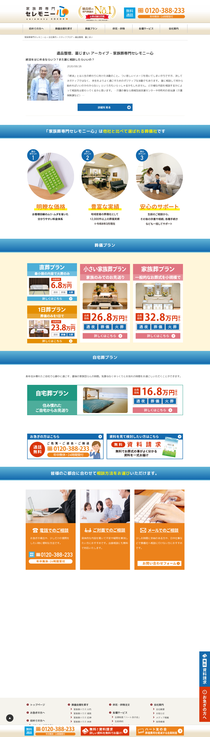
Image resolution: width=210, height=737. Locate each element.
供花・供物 (119, 28)
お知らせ (160, 713)
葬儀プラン (91, 28)
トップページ (37, 704)
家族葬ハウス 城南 (82, 713)
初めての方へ (36, 28)
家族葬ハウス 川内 (82, 709)
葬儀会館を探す (63, 28)
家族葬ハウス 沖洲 (82, 721)
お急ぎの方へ (37, 712)
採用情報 (160, 721)
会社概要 (160, 709)
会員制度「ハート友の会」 (128, 717)
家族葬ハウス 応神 (82, 717)
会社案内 (174, 28)
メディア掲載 (162, 717)
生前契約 (119, 721)
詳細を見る (114, 107)
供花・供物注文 (121, 704)
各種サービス (146, 28)
